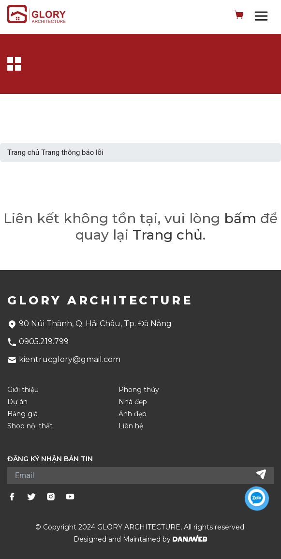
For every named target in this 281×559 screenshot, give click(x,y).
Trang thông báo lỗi (72, 152)
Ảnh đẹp (132, 414)
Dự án (17, 402)
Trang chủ (23, 152)
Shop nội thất (30, 426)
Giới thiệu (23, 390)
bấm (240, 218)
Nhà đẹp (132, 402)
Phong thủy (138, 390)
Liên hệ (130, 426)
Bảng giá (22, 414)
